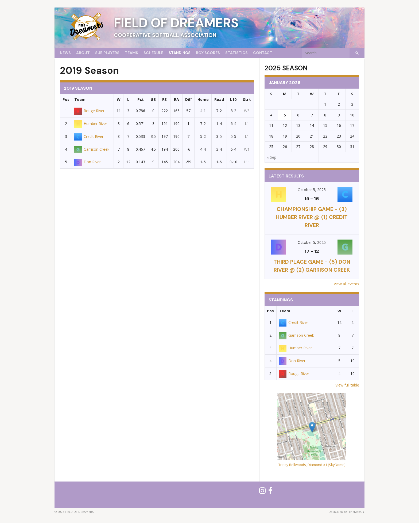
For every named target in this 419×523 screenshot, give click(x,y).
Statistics (236, 52)
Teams (131, 52)
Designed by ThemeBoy (346, 512)
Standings (180, 52)
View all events (346, 283)
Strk (247, 99)
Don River (87, 161)
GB (153, 99)
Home (203, 99)
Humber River (90, 123)
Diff (188, 99)
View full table (347, 385)
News (65, 52)
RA (176, 99)
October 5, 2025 (312, 189)
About (83, 52)
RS (164, 99)
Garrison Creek (91, 149)
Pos (66, 99)
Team (80, 99)
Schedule (153, 52)
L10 (233, 99)
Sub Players (107, 52)
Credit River (88, 136)
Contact (262, 52)
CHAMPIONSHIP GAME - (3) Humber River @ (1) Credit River (312, 217)
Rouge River (89, 110)
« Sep (271, 157)
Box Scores (208, 52)
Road (219, 99)
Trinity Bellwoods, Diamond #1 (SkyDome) (311, 464)
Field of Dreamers (176, 22)
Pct (140, 99)
